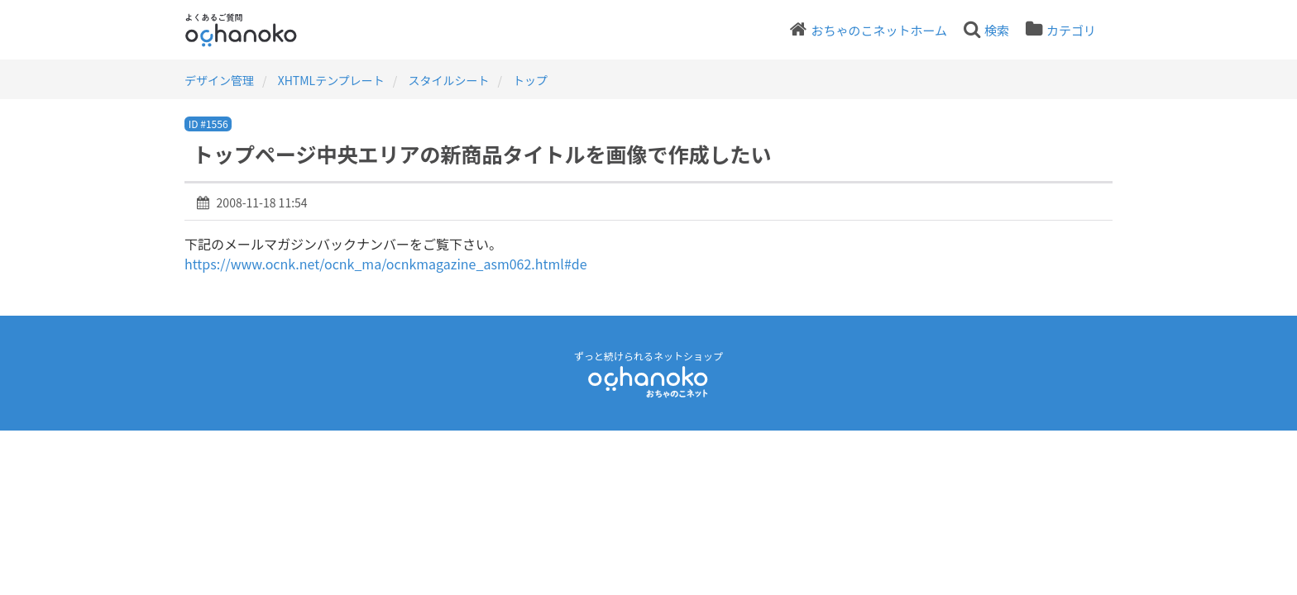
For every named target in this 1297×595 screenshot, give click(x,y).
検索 (996, 30)
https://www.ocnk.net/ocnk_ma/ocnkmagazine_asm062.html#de (385, 264)
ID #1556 (208, 124)
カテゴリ (1071, 30)
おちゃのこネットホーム (879, 30)
